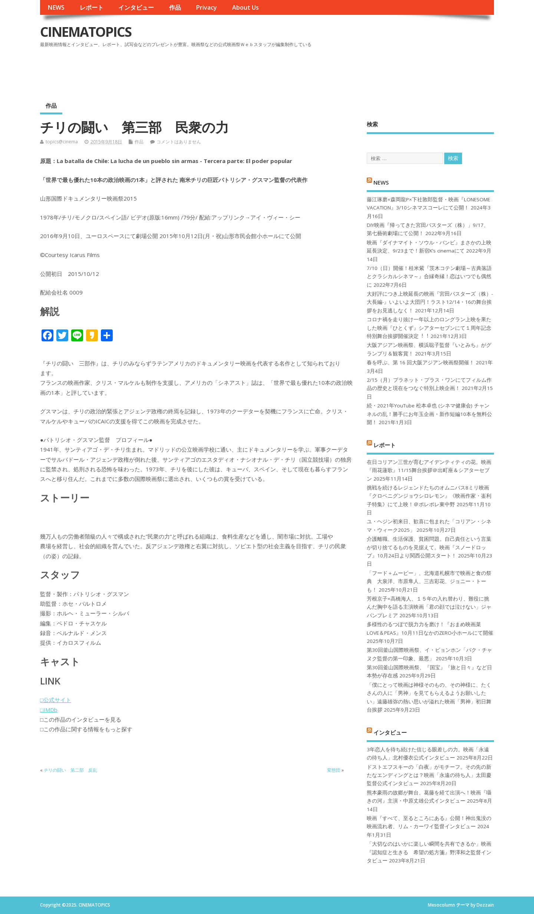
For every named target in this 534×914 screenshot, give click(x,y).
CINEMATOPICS (85, 32)
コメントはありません (178, 142)
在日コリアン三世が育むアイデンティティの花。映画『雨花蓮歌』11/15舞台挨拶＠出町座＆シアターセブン (429, 470)
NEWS (56, 7)
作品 (175, 7)
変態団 (333, 770)
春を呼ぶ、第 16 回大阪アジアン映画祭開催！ (420, 362)
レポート (91, 7)
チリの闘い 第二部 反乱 (70, 770)
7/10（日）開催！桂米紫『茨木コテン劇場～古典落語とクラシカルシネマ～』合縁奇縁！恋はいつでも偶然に (429, 276)
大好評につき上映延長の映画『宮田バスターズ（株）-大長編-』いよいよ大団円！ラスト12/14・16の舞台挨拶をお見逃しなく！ (430, 302)
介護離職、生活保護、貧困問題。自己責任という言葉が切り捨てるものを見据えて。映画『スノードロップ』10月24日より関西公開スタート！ (429, 547)
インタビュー (136, 7)
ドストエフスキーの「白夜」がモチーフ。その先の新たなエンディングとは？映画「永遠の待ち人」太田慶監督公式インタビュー (429, 775)
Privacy (206, 7)
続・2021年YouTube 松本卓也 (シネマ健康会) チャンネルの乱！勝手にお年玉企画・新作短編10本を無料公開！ (429, 414)
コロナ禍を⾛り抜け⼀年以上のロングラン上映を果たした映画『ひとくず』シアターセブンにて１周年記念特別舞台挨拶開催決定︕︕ (429, 327)
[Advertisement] (353, 70)
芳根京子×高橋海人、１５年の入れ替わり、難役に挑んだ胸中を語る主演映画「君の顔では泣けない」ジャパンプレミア (429, 607)
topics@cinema (62, 142)
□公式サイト (55, 699)
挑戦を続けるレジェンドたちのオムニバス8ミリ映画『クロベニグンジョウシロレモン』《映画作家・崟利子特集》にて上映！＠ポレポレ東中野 (429, 496)
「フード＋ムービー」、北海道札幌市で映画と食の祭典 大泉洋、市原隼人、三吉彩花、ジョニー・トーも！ (429, 581)
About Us (245, 7)
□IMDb (48, 709)
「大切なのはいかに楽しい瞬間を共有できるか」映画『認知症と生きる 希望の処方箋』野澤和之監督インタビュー (429, 852)
